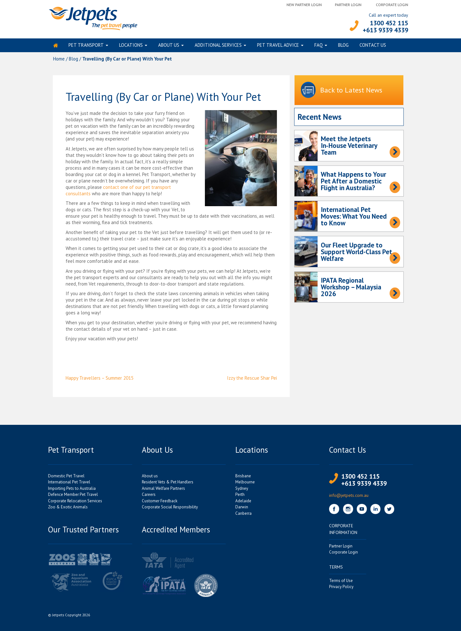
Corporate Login (392, 4)
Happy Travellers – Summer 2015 (99, 379)
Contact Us (373, 46)
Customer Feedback (159, 502)
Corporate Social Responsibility (170, 508)
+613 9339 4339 (385, 30)
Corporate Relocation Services (75, 502)
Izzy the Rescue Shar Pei (252, 379)
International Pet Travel (69, 483)
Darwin (241, 508)
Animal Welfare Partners (163, 489)
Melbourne (245, 483)
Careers (149, 496)
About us (168, 46)
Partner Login (348, 4)
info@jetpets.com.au (348, 496)
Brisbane (243, 477)
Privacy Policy (341, 588)
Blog (343, 46)
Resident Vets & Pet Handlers (167, 483)
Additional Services (218, 46)
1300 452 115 (389, 23)
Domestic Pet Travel (66, 477)
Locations (131, 46)
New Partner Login (304, 4)
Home (59, 60)
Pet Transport (86, 46)
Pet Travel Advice (278, 46)
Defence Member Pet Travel (73, 496)
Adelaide (243, 502)
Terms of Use (341, 582)
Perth (240, 496)
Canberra (243, 514)
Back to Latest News (341, 92)
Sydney (241, 489)
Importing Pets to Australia (72, 489)
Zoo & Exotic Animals (68, 508)
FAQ (318, 46)
